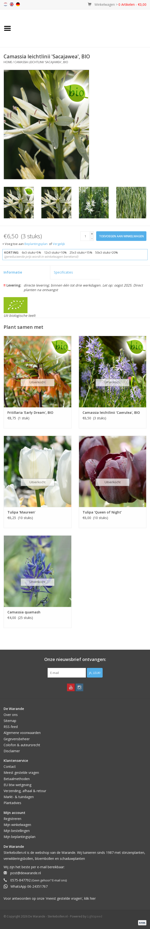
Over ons (11, 714)
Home (8, 62)
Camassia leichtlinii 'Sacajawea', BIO (41, 62)
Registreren (12, 818)
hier (93, 898)
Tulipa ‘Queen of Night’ (102, 512)
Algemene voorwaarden (22, 732)
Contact (10, 766)
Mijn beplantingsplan (19, 836)
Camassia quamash (23, 612)
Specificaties (63, 272)
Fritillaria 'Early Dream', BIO (30, 412)
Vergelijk (59, 244)
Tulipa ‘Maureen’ (21, 512)
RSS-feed (11, 726)
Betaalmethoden (17, 778)
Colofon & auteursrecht (22, 745)
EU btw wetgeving (17, 784)
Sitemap (10, 720)
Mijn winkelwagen (17, 824)
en (12, 4)
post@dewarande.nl (25, 873)
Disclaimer (12, 751)
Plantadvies (12, 803)
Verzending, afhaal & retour (25, 790)
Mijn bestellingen (17, 830)
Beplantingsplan (36, 244)
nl (5, 4)
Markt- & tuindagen (19, 797)
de (18, 4)
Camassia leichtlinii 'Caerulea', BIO (111, 412)
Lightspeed (94, 916)
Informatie (13, 272)
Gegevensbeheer (17, 739)
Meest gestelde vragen (21, 772)
